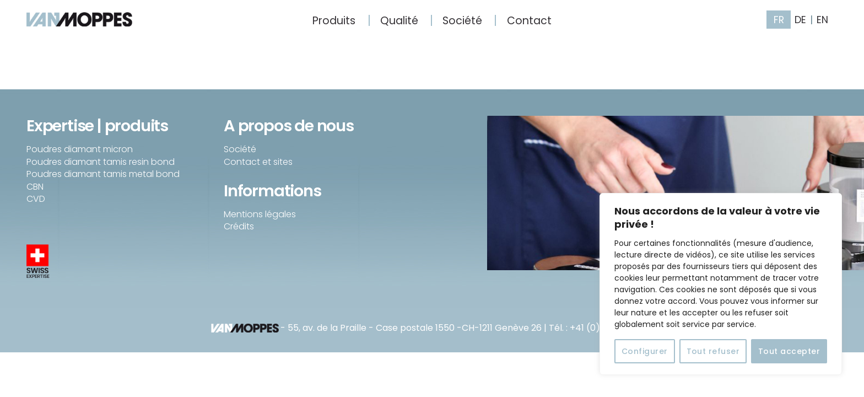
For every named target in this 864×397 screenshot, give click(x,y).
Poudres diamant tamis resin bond (100, 161)
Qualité (399, 20)
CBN (35, 186)
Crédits (239, 226)
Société (462, 20)
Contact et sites (258, 161)
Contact (529, 20)
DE (800, 19)
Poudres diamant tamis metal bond (103, 174)
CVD (35, 198)
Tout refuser (713, 351)
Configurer (645, 351)
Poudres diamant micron (79, 149)
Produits (333, 20)
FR (779, 19)
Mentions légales (260, 214)
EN (822, 19)
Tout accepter (789, 351)
